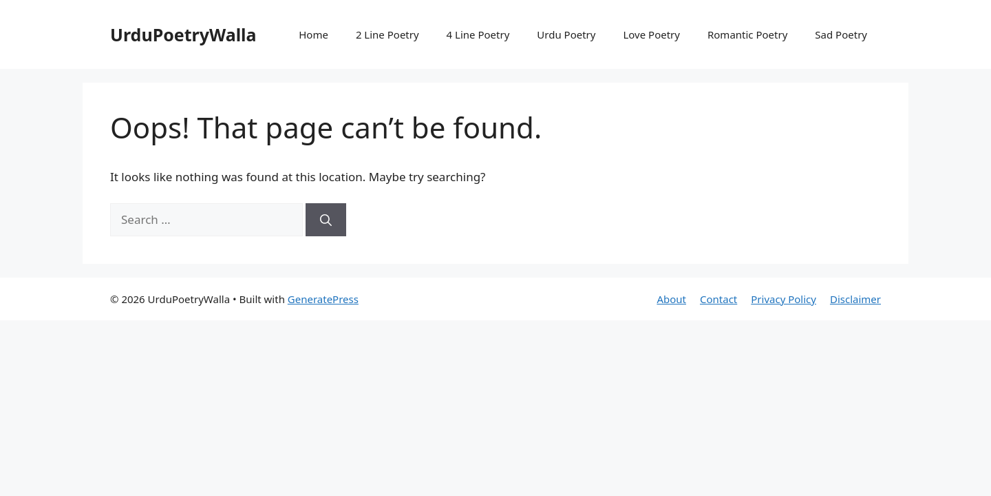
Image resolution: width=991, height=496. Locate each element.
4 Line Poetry (478, 34)
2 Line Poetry (387, 34)
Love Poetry (651, 34)
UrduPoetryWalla (183, 34)
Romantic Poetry (747, 34)
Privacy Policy (783, 299)
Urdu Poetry (566, 34)
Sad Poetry (841, 34)
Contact (718, 299)
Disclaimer (855, 299)
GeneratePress (323, 299)
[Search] (326, 219)
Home (313, 34)
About (671, 299)
